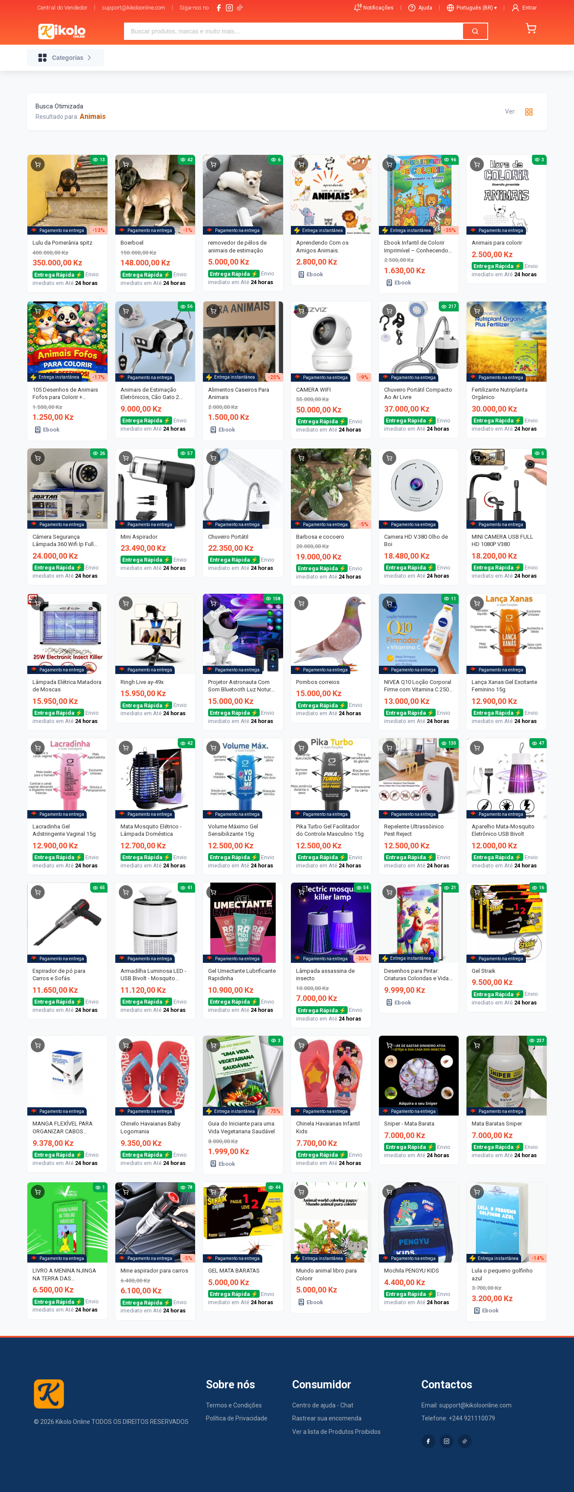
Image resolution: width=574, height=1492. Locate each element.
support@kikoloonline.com (133, 7)
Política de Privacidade (236, 1418)
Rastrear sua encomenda (327, 1418)
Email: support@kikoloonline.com (466, 1405)
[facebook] (218, 7)
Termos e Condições (234, 1405)
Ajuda (420, 8)
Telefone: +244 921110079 (458, 1418)
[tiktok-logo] (239, 7)
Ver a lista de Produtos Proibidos (336, 1431)
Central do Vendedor (62, 7)
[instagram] (229, 7)
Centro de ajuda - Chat (322, 1405)
